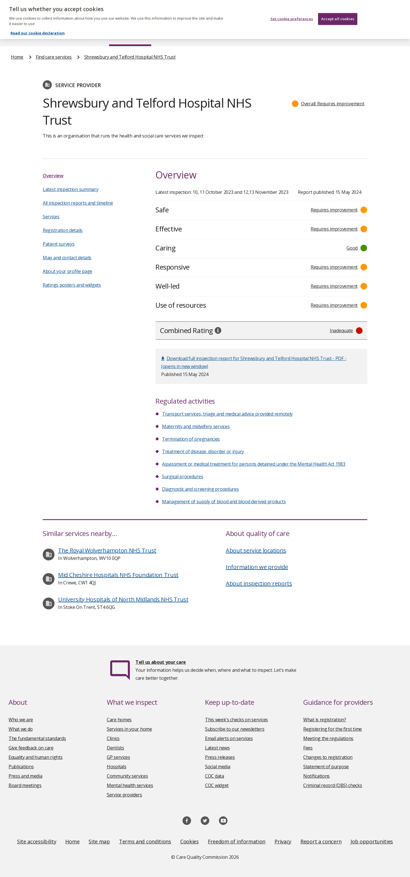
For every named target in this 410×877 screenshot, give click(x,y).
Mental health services (130, 785)
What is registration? (324, 719)
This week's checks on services (236, 719)
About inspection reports (259, 583)
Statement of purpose (326, 766)
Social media (217, 766)
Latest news (217, 748)
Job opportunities (371, 841)
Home (17, 35)
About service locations (256, 550)
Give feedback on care (31, 748)
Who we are (21, 719)
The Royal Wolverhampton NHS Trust (107, 550)
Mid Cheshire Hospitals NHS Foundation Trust (118, 575)
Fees (308, 748)
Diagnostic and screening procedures (200, 489)
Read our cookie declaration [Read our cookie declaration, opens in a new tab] (38, 24)
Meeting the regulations (328, 738)
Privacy (282, 841)
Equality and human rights (36, 757)
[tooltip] (218, 330)
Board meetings (25, 785)
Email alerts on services (229, 738)
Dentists (115, 748)
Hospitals (116, 766)
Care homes (119, 719)
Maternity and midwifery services (195, 426)
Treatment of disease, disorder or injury (203, 451)
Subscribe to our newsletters (235, 729)
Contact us (387, 35)
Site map (99, 841)
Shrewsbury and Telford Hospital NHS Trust (130, 57)
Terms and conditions (145, 841)
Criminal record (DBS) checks (332, 785)
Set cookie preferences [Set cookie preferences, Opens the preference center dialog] (291, 10)
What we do (21, 729)
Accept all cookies (337, 10)
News (189, 35)
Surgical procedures (182, 476)
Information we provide (257, 567)
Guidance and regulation (315, 35)
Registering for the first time (332, 729)
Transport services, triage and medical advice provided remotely (227, 414)
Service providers (124, 795)
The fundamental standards (37, 738)
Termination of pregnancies (191, 439)
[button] (328, 103)
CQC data (214, 776)
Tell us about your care (161, 662)
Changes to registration (327, 757)
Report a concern (320, 841)
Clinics (113, 738)
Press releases (220, 757)
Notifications (316, 776)
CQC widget (217, 785)
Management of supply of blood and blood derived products (224, 501)
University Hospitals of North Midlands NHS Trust (123, 599)
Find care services (130, 35)
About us (67, 35)
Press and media (25, 776)
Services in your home (129, 729)
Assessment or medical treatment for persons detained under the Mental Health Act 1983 (253, 464)
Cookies (189, 841)
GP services (118, 757)
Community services (127, 776)
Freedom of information (236, 841)
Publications (242, 35)
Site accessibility (36, 841)
